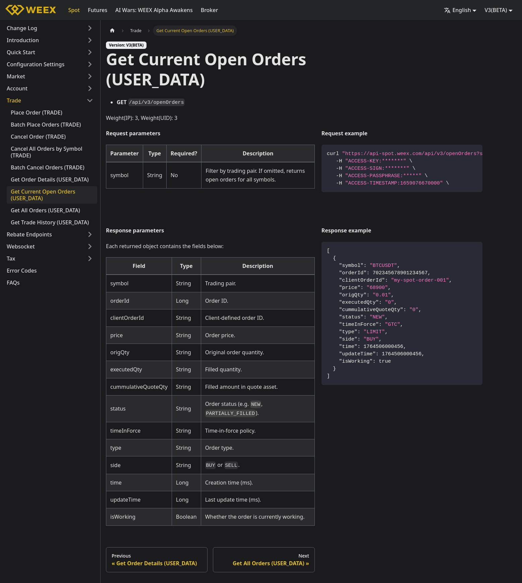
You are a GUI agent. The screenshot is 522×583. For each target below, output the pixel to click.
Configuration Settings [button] (35, 64)
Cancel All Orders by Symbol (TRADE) (46, 152)
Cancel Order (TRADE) (38, 136)
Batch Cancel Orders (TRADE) (47, 167)
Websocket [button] (21, 246)
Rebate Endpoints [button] (29, 234)
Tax (11, 258)
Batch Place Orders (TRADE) (46, 124)
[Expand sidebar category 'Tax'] (89, 258)
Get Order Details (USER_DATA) (50, 179)
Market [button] (16, 76)
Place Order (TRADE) (36, 112)
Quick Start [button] (21, 52)
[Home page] (112, 30)
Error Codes (22, 270)
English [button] (457, 10)
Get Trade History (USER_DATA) (50, 222)
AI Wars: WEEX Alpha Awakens (154, 10)
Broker (209, 10)
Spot (74, 10)
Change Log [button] (22, 28)
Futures (97, 10)
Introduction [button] (23, 40)
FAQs (13, 282)
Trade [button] (14, 100)
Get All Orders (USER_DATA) (45, 210)
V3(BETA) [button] (495, 10)
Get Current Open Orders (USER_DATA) (43, 195)
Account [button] (17, 88)
